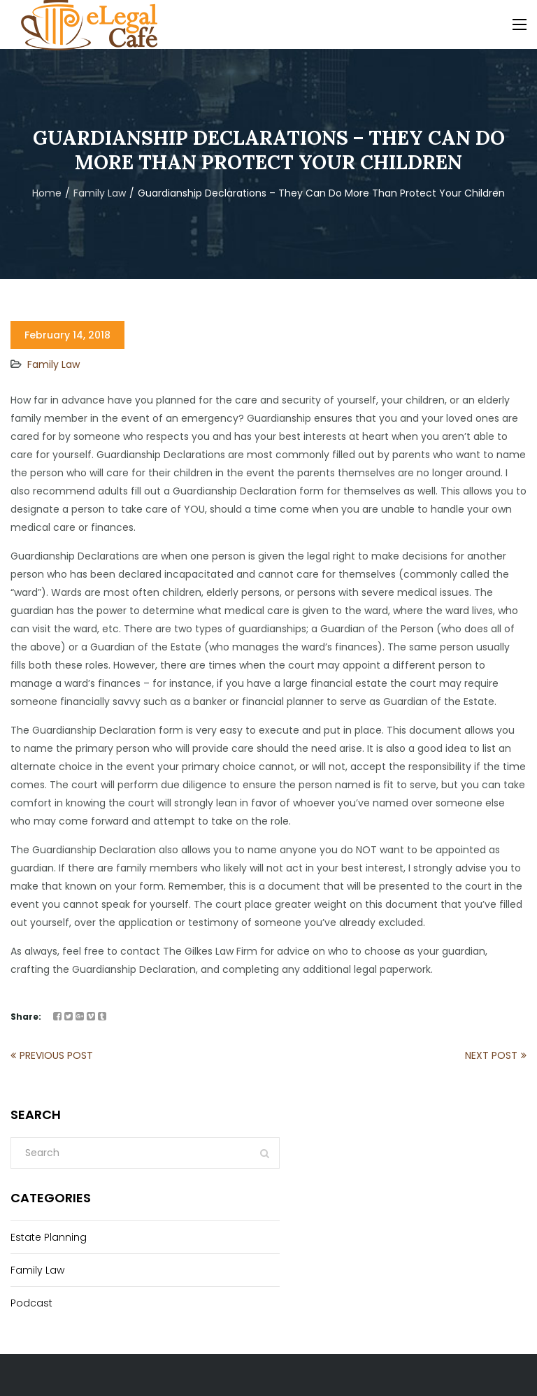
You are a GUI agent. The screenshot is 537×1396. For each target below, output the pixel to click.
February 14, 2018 (67, 335)
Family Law (99, 193)
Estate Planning (48, 1237)
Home (47, 193)
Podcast (31, 1303)
